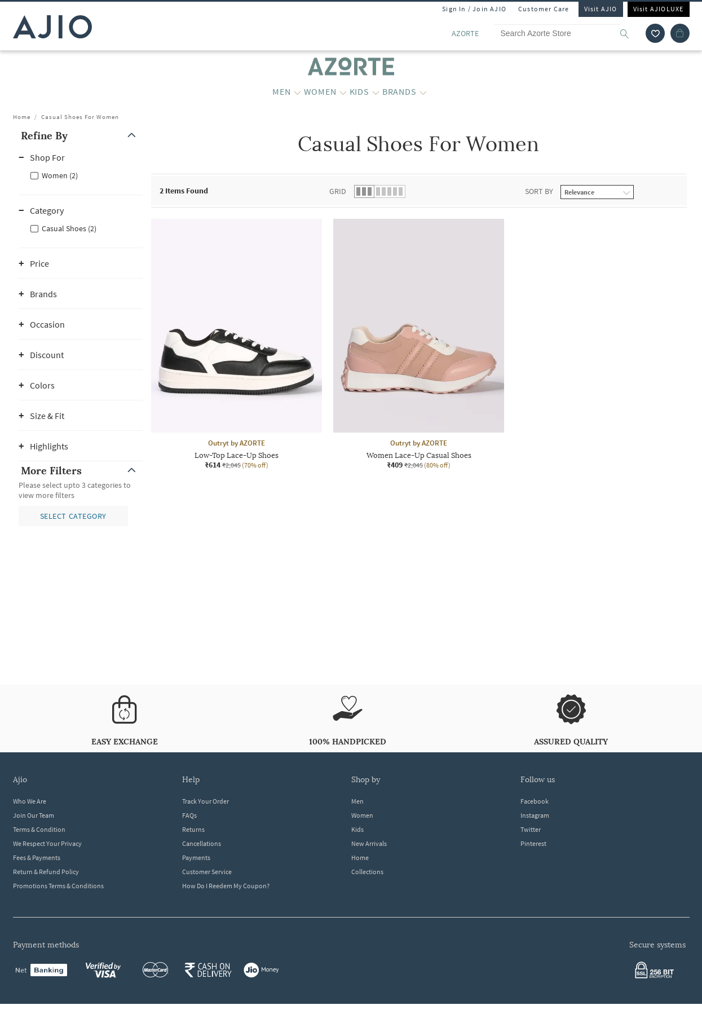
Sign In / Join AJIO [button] (474, 9)
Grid (337, 191)
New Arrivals (369, 843)
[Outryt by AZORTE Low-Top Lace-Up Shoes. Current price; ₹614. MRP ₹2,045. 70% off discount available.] (236, 344)
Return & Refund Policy (46, 871)
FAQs (189, 815)
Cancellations (201, 843)
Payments (196, 857)
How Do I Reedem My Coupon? (226, 885)
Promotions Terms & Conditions (58, 885)
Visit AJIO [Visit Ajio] (600, 9)
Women (362, 815)
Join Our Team (33, 815)
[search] (630, 33)
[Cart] (680, 33)
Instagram (534, 815)
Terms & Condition (39, 829)
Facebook (534, 801)
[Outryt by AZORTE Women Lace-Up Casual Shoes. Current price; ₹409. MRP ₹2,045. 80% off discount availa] (418, 344)
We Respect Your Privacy (47, 843)
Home (21, 117)
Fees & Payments (36, 857)
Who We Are (29, 801)
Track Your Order (205, 801)
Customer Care (543, 9)
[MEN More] (297, 92)
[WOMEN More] (343, 92)
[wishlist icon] (655, 33)
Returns (193, 829)
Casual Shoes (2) (69, 228)
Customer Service (207, 871)
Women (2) (60, 175)
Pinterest (533, 843)
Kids (357, 829)
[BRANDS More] (423, 92)
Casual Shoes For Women (80, 117)
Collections (367, 871)
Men (357, 801)
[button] (80, 135)
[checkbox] (80, 174)
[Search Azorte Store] (566, 33)
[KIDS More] (375, 92)
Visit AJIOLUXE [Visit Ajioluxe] (658, 9)
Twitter (530, 829)
